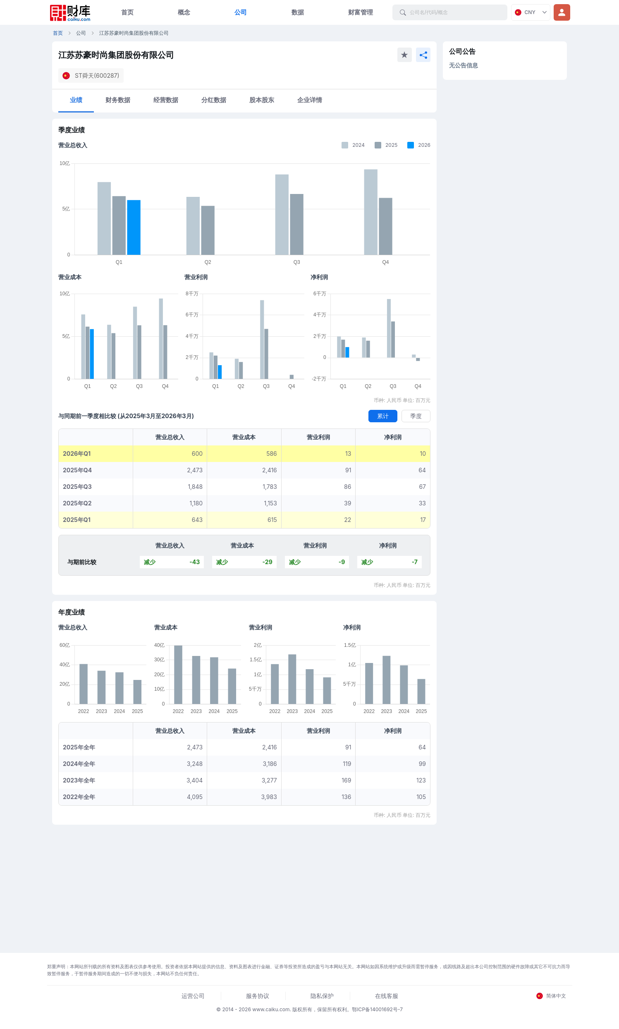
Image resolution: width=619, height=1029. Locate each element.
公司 (240, 12)
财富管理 (360, 12)
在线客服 (386, 995)
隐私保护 (322, 995)
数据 (298, 12)
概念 (184, 12)
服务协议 (257, 995)
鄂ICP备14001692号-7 (377, 1009)
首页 (127, 12)
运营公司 (193, 995)
